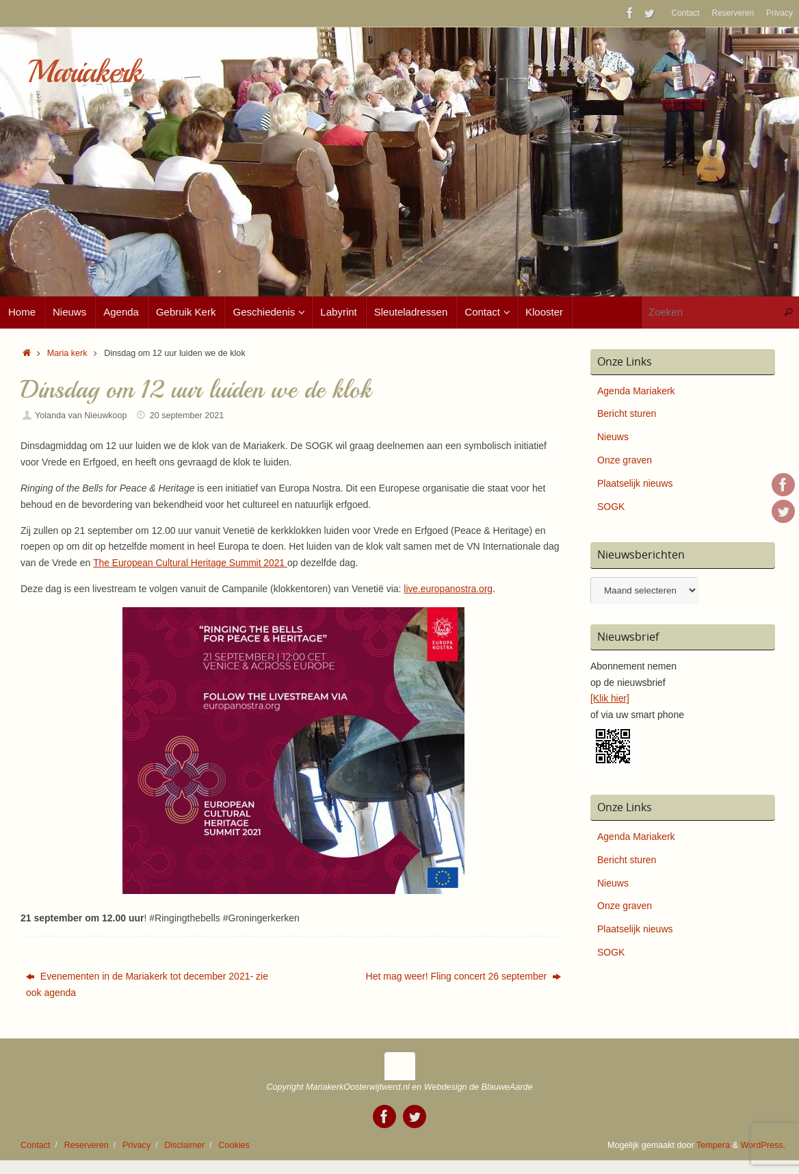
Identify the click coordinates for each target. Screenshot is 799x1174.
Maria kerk (67, 353)
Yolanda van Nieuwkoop (81, 415)
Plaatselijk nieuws (635, 483)
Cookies (234, 1145)
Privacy (779, 13)
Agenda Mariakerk (636, 390)
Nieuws (613, 436)
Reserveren (733, 13)
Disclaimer (184, 1145)
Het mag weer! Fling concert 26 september (463, 976)
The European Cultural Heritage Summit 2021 (191, 562)
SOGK (611, 506)
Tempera (713, 1145)
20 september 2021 (187, 415)
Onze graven (624, 460)
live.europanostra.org (449, 588)
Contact (686, 13)
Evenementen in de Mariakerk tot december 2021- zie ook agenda (147, 984)
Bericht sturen (626, 413)
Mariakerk (84, 72)
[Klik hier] (610, 698)
